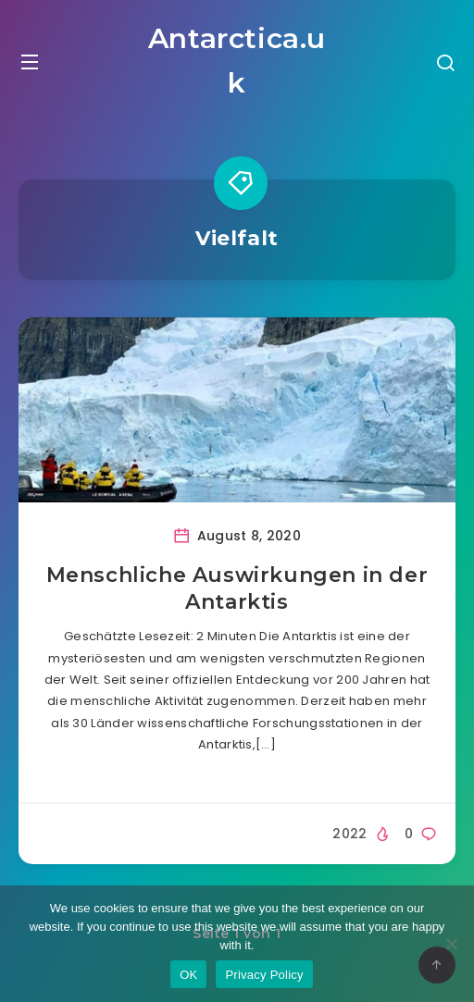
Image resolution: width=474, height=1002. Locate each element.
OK (188, 975)
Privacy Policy (264, 975)
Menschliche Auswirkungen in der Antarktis (237, 589)
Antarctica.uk (237, 60)
